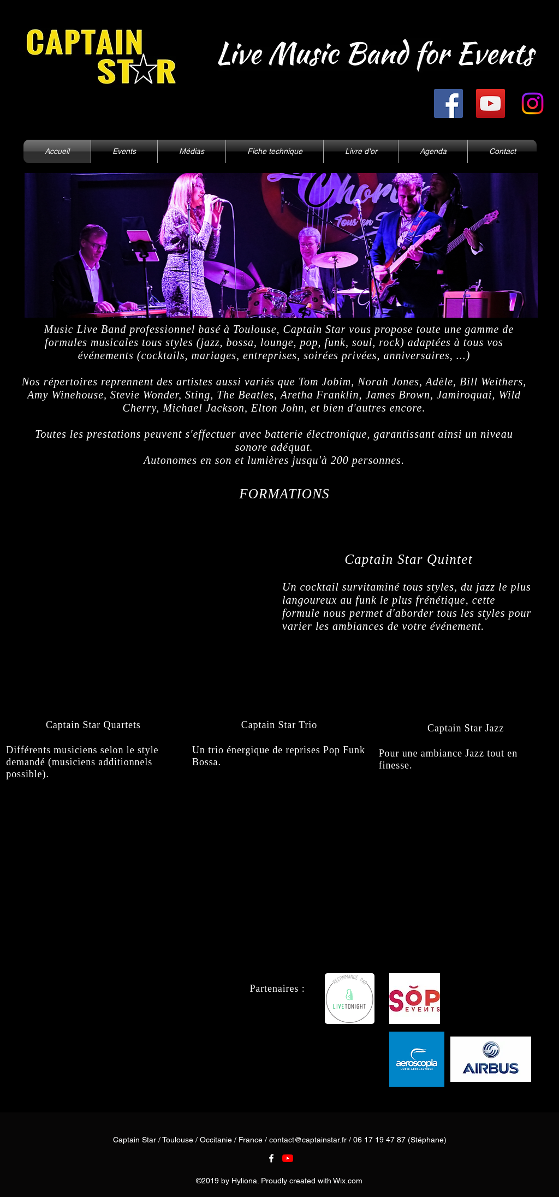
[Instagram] (532, 103)
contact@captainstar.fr (308, 1139)
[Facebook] (448, 103)
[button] (191, 151)
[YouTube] (490, 103)
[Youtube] (287, 1158)
